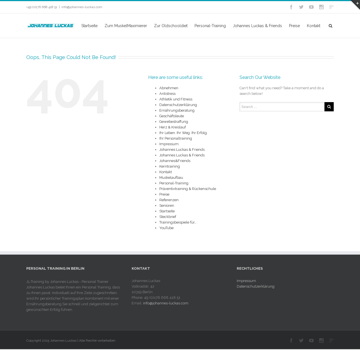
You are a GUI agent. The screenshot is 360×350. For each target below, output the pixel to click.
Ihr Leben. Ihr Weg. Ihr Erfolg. (183, 133)
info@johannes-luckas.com (81, 7)
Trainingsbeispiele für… (177, 222)
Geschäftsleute (171, 116)
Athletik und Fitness (175, 99)
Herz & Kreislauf (172, 127)
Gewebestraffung (173, 121)
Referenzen (169, 200)
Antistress (167, 93)
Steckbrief (167, 217)
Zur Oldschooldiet (171, 26)
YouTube (166, 228)
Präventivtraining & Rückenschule (187, 189)
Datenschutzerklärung (178, 105)
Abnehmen (168, 88)
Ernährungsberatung (177, 110)
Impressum (169, 144)
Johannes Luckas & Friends (257, 26)
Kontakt (313, 26)
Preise (294, 26)
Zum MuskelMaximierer (126, 26)
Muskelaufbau (171, 177)
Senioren (166, 205)
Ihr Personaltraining (175, 138)
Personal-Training (210, 26)
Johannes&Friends (174, 161)
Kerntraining (169, 166)
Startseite (89, 26)
